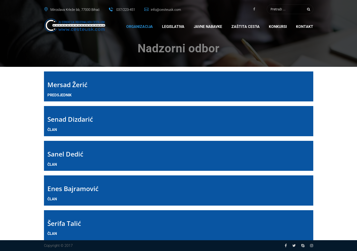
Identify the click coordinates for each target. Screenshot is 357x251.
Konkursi (278, 26)
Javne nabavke (208, 26)
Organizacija (139, 26)
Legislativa (173, 26)
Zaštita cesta (245, 26)
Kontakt (304, 26)
